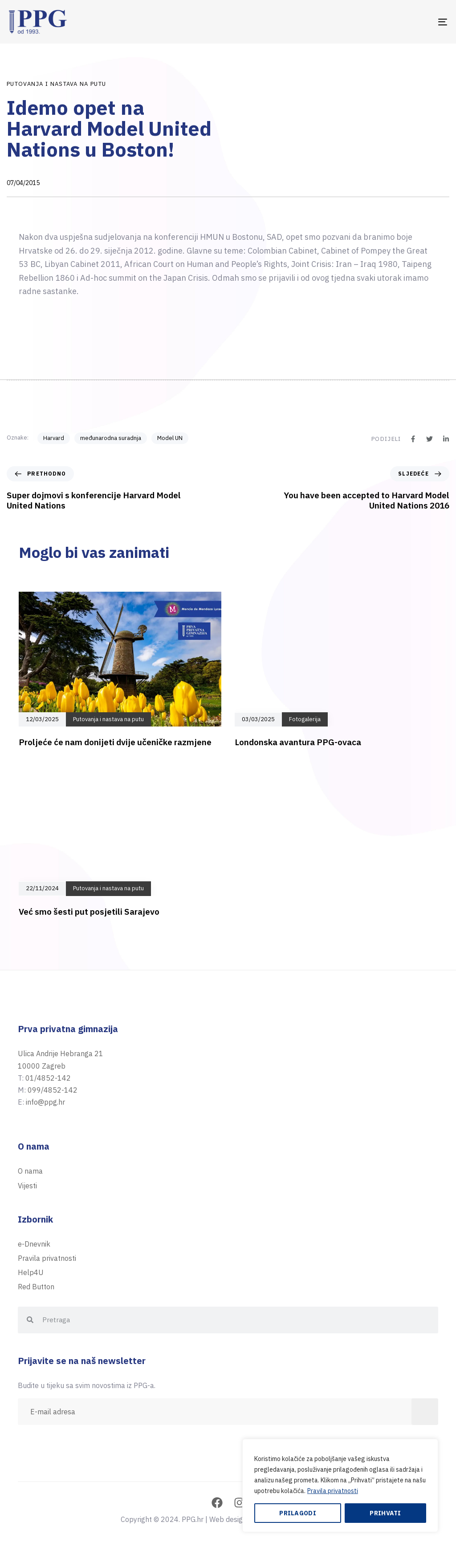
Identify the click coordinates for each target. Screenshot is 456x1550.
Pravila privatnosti (332, 1491)
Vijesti (27, 1185)
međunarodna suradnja (110, 438)
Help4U (31, 1272)
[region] (340, 1485)
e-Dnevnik (34, 1243)
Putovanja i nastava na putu (56, 84)
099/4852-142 (52, 1090)
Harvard (53, 438)
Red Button (36, 1286)
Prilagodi (297, 1513)
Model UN (170, 438)
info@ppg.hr (45, 1102)
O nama (30, 1171)
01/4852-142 (48, 1078)
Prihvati (385, 1513)
